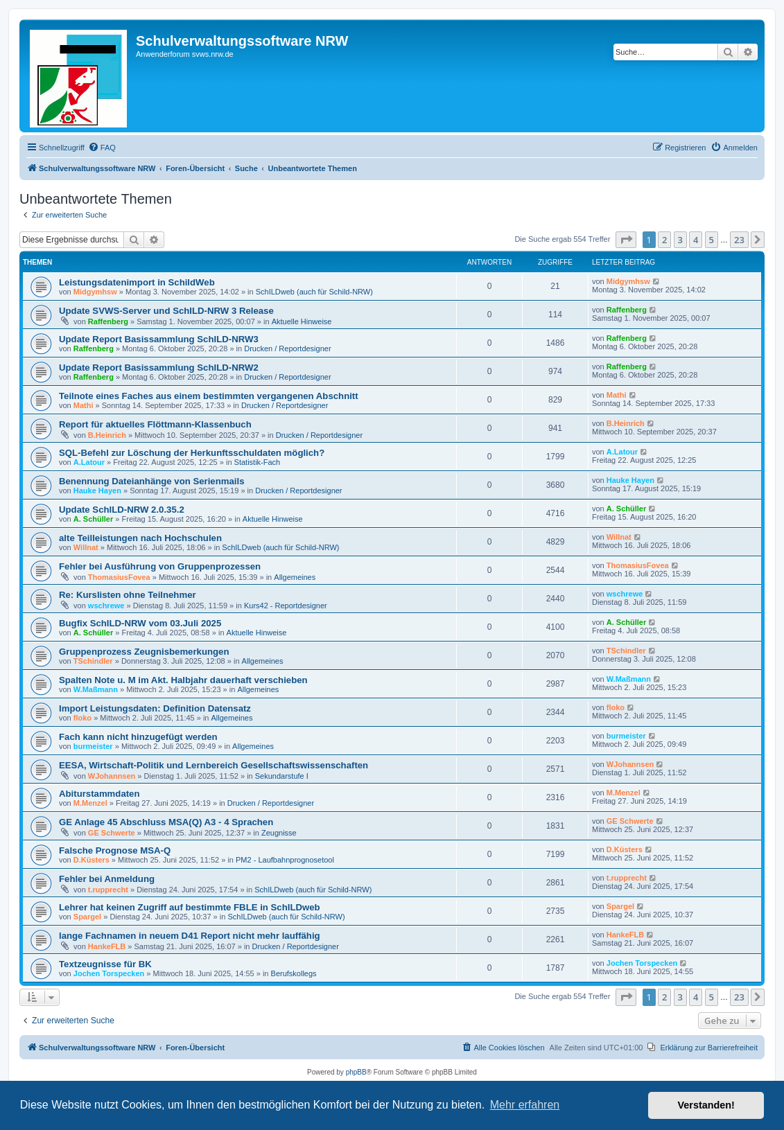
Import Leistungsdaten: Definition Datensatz (155, 708)
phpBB (356, 1072)
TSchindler (93, 661)
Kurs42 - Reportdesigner (285, 605)
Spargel (87, 916)
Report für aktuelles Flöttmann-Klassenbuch (155, 424)
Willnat (85, 547)
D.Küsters (91, 860)
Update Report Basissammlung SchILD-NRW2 (159, 367)
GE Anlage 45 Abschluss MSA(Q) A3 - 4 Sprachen (166, 822)
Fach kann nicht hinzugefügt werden (138, 737)
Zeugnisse (279, 833)
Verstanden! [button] (706, 1105)
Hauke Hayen (97, 490)
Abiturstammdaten (99, 793)
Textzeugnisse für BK (105, 964)
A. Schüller (93, 519)
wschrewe (106, 605)
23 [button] (739, 239)
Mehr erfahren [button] (525, 1105)
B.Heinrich (107, 435)
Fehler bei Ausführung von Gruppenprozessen (160, 566)
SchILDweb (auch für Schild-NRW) (314, 292)
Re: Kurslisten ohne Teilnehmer (127, 595)
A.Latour (89, 462)
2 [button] (664, 239)
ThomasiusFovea (119, 577)
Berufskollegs (294, 973)
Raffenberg (108, 321)
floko (82, 718)
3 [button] (680, 239)
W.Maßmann (95, 689)
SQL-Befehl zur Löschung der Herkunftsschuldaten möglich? (191, 453)
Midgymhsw (95, 292)
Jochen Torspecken (109, 973)
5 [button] (711, 239)
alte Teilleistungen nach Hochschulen (140, 538)
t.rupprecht (108, 889)
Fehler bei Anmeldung (107, 879)
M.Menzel (90, 803)
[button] (626, 239)
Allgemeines (294, 577)
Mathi (83, 405)
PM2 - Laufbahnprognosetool (285, 860)
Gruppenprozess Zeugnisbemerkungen (144, 651)
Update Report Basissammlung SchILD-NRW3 (159, 339)
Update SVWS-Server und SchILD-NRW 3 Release (166, 311)
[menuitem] (102, 147)
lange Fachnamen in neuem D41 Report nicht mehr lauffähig (189, 935)
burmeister (93, 746)
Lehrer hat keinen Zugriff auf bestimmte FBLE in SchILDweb (189, 907)
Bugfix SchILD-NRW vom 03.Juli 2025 (140, 623)
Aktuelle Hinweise (302, 321)
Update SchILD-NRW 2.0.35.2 (121, 509)
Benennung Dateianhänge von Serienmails (151, 481)
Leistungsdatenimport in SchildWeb (137, 282)
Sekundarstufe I (281, 776)
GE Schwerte (111, 833)
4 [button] (695, 239)
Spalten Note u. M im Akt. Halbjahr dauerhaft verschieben (183, 680)
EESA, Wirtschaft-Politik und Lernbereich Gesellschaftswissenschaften (213, 765)
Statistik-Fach (257, 462)
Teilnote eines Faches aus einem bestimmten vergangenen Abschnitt (208, 396)
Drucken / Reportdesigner (287, 348)
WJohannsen (111, 776)
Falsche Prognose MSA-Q (115, 850)
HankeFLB (106, 946)
